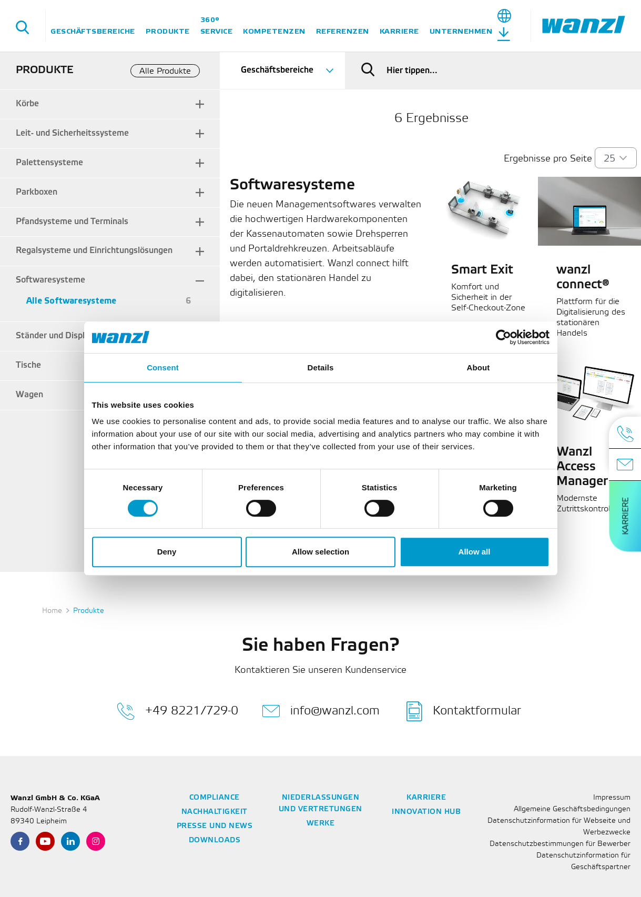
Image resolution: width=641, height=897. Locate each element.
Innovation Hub (426, 812)
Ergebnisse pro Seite (548, 159)
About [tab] (478, 367)
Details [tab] (321, 367)
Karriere (399, 31)
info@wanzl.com (321, 711)
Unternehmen (461, 31)
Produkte (168, 31)
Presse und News (215, 826)
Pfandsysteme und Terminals (72, 222)
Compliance (214, 797)
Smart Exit (482, 270)
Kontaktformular (463, 711)
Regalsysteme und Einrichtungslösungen (94, 251)
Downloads (215, 840)
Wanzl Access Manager (582, 467)
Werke (321, 823)
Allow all (475, 551)
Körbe (27, 104)
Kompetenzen (274, 31)
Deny (167, 551)
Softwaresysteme (50, 280)
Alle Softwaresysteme (71, 301)
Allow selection (320, 551)
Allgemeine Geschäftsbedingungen (572, 809)
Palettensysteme (49, 163)
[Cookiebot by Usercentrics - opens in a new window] (503, 337)
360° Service (216, 25)
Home (52, 611)
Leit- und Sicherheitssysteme (72, 133)
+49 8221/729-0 (177, 711)
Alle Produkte (165, 71)
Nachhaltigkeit (214, 812)
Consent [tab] (163, 367)
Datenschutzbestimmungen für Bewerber (560, 844)
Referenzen (342, 31)
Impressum (611, 797)
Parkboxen (36, 192)
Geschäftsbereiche (92, 31)
